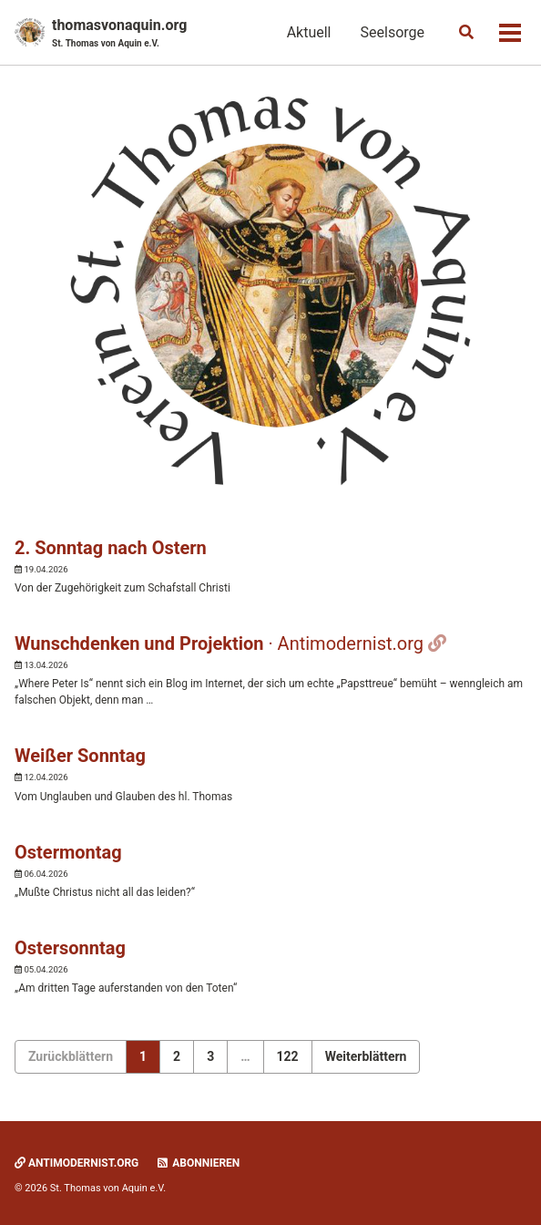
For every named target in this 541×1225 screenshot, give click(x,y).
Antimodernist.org (76, 1163)
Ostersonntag (70, 948)
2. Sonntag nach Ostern (111, 548)
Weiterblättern (366, 1056)
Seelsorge (392, 32)
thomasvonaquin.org (119, 33)
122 (288, 1056)
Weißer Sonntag (80, 756)
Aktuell (309, 32)
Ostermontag (68, 852)
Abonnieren (198, 1163)
